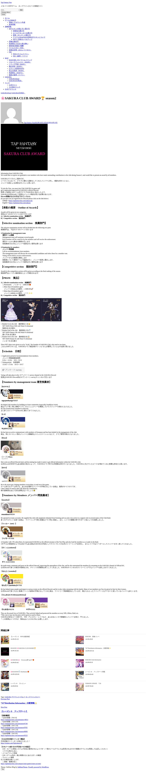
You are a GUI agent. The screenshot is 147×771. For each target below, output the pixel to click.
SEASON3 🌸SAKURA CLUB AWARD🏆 (23, 648)
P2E (10, 52)
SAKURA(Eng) (14, 79)
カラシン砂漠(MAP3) (16, 68)
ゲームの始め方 (10, 20)
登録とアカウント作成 (17, 22)
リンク (7, 83)
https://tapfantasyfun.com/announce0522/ (14, 735)
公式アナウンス (10, 89)
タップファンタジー (32, 697)
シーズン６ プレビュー (18, 683)
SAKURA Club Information (93, 660)
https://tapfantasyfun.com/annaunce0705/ (14, 727)
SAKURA (8, 77)
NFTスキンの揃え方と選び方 (19, 29)
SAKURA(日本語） (16, 81)
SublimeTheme (22, 767)
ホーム (7, 18)
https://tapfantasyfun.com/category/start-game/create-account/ (21, 764)
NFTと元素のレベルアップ (22, 39)
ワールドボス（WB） (17, 48)
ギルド (22, 697)
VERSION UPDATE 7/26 (93, 683)
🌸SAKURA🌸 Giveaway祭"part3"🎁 (22, 660)
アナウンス (16, 697)
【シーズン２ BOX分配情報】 (20, 636)
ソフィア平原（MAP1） (17, 64)
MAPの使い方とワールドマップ (20, 60)
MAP (6, 58)
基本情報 (12, 24)
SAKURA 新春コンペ (92, 636)
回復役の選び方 (18, 31)
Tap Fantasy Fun (6, 2)
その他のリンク (14, 87)
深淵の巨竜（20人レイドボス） (20, 50)
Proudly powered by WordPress (38, 767)
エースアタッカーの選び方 (22, 33)
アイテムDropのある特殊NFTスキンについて (29, 37)
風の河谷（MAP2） (16, 66)
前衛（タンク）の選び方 (22, 35)
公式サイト (13, 85)
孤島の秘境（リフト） (17, 75)
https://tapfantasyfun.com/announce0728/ (14, 723)
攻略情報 (8, 26)
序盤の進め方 (14, 41)
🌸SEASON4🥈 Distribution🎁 (19, 672)
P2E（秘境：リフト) (20, 56)
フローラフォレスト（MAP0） (20, 62)
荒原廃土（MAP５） (16, 73)
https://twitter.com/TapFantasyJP (11, 743)
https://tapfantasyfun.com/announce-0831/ (14, 720)
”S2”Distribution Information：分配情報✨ (98, 648)
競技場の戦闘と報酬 (16, 46)
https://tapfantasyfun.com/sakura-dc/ (21, 201)
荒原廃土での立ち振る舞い (18, 43)
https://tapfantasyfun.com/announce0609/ (14, 731)
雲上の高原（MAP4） (17, 71)
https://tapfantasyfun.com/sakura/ (20, 203)
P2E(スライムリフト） (21, 54)
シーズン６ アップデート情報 (95, 672)
